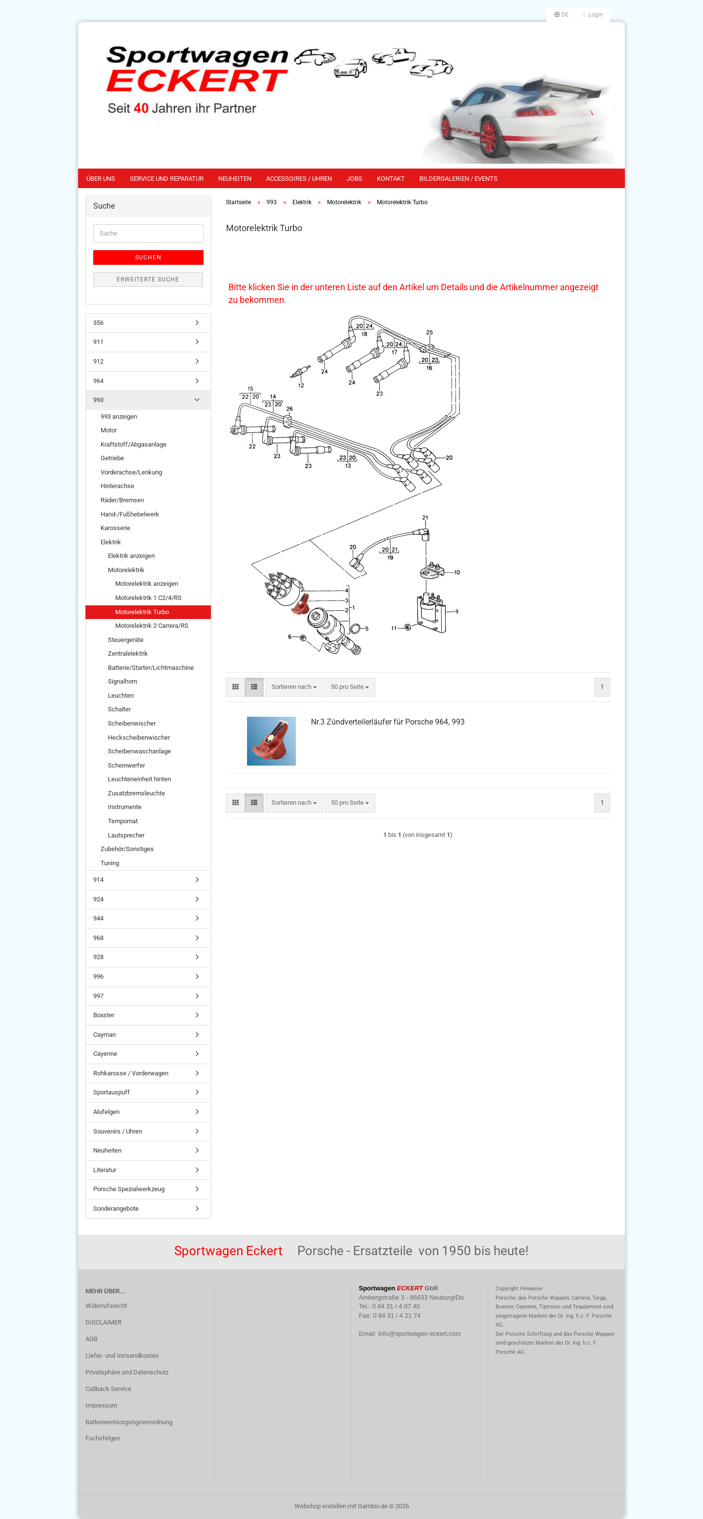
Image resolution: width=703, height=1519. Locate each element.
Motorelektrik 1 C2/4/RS (148, 597)
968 (98, 937)
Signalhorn (122, 681)
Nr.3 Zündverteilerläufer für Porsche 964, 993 (388, 722)
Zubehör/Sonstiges (127, 849)
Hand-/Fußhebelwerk (130, 514)
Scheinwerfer (126, 765)
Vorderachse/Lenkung (131, 472)
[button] (561, 14)
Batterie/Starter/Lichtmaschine (151, 667)
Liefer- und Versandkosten (122, 1355)
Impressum (101, 1405)
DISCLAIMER (103, 1322)
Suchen (148, 257)
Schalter (119, 709)
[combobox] (294, 687)
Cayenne (105, 1053)
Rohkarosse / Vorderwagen (130, 1073)
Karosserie (115, 528)
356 (98, 322)
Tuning (110, 863)
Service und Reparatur (167, 178)
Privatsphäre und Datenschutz (126, 1372)
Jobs (354, 178)
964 (98, 381)
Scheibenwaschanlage (139, 751)
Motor (109, 430)
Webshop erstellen (320, 1506)
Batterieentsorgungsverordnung (128, 1422)
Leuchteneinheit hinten (139, 779)
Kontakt (391, 178)
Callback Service (108, 1388)
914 (98, 879)
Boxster (103, 1015)
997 (98, 996)
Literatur (104, 1170)
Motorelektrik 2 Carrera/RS (151, 625)
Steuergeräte (126, 639)
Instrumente (125, 807)
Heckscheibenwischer (139, 737)
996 (98, 976)
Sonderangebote (116, 1208)
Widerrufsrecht (106, 1305)
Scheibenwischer (132, 723)
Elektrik (111, 542)
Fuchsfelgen (102, 1438)
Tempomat (123, 821)
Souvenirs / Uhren (117, 1131)
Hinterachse (117, 486)
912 (98, 361)
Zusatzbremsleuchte (136, 793)
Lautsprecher (126, 835)
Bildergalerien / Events (458, 178)
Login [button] (593, 14)
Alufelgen (106, 1111)
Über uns (100, 178)
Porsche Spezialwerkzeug (129, 1189)
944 (98, 918)
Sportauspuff (111, 1092)
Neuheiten (234, 178)
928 (98, 957)
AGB (91, 1339)
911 (98, 341)
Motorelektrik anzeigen (146, 583)
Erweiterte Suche (148, 279)
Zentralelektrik (128, 653)
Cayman (104, 1034)
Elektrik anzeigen (131, 555)
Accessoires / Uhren (299, 178)
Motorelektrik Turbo (142, 612)
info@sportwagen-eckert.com (419, 1333)
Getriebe (112, 458)
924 (98, 899)
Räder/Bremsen (122, 500)
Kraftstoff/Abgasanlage (133, 444)
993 (98, 400)
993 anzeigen (119, 416)
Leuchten (121, 695)
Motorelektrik (126, 570)
